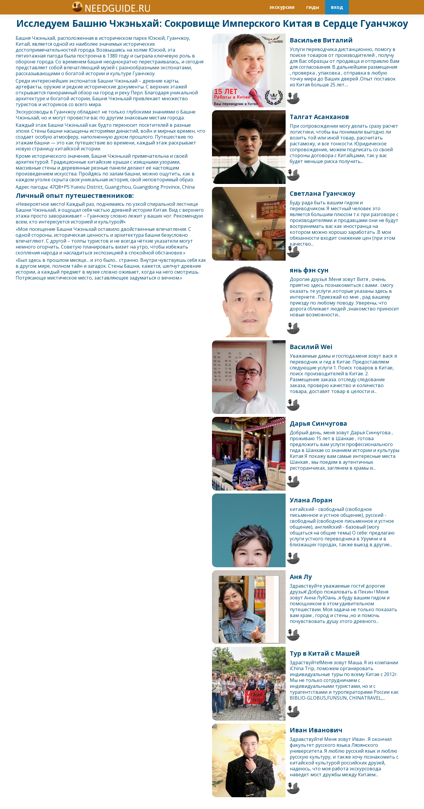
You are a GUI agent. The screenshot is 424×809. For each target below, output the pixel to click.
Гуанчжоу (178, 38)
